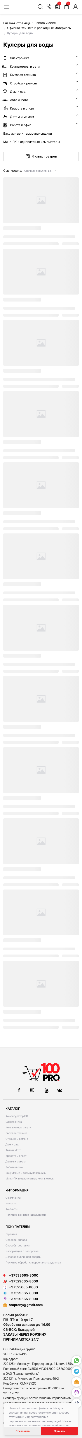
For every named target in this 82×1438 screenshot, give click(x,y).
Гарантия (11, 1234)
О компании (13, 1197)
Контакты (11, 1209)
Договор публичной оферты (23, 1256)
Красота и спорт (15, 1155)
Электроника (13, 1121)
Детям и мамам (15, 1161)
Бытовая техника (16, 1133)
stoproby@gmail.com (26, 1305)
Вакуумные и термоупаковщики (25, 1172)
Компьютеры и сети (18, 1127)
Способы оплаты (16, 1239)
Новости (10, 1203)
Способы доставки (17, 1245)
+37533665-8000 (20, 1275)
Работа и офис (14, 1167)
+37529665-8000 (20, 1281)
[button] (40, 170)
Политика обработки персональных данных (33, 1262)
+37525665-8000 (20, 1287)
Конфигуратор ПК (16, 1116)
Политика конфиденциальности (25, 1214)
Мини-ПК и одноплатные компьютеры (29, 1178)
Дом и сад (11, 1144)
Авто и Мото (13, 1150)
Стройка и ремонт (16, 1138)
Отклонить (23, 1431)
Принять (59, 1431)
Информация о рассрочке (21, 1251)
